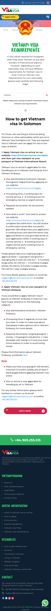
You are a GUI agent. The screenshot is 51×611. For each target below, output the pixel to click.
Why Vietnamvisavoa (13, 486)
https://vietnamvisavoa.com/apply (29, 155)
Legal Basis (9, 490)
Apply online (8, 17)
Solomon (39, 30)
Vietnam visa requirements (16, 532)
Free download (11, 565)
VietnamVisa (27, 607)
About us (8, 483)
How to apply (10, 516)
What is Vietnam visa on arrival (18, 512)
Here (25, 355)
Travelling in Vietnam (14, 554)
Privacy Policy (10, 498)
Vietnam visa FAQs (12, 528)
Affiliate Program (11, 562)
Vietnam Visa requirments (22, 30)
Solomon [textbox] (7, 95)
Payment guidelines (13, 524)
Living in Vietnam (12, 558)
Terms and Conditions (14, 494)
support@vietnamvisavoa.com (17, 278)
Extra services (10, 520)
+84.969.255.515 (28, 440)
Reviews (8, 550)
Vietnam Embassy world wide (17, 569)
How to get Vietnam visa (15, 546)
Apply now (25, 411)
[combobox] (25, 95)
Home (5, 30)
